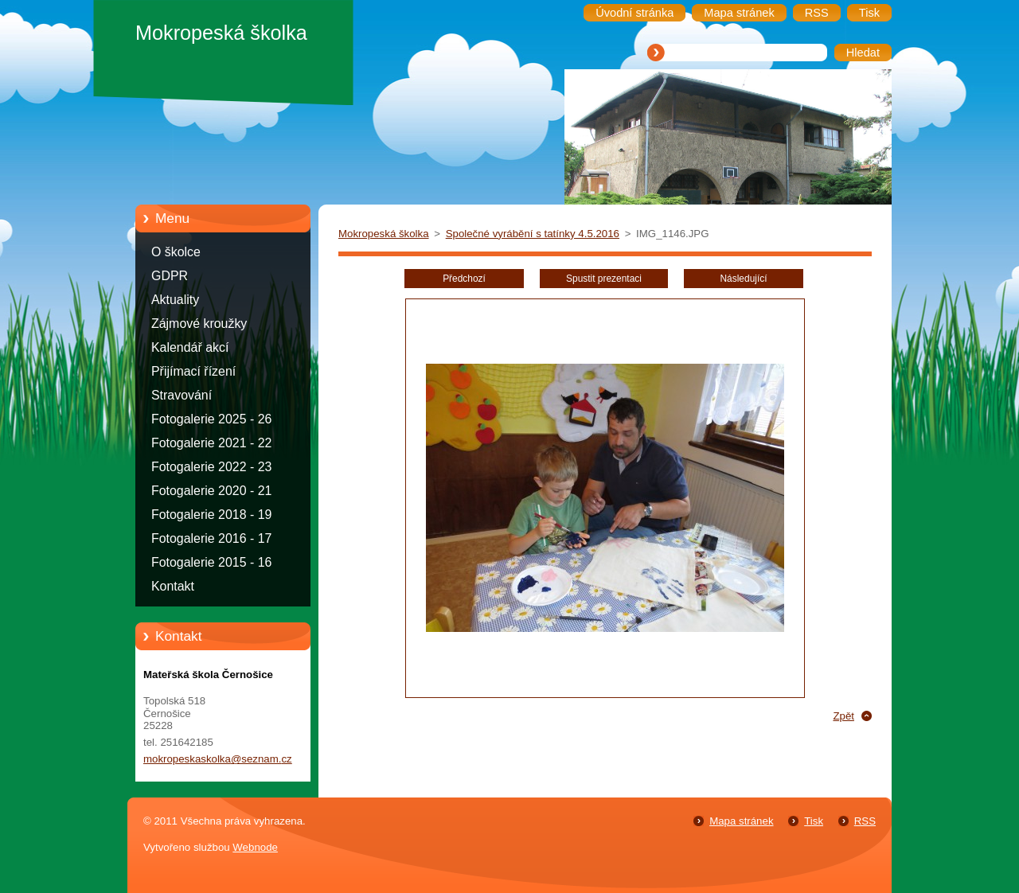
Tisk (813, 821)
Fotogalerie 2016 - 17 (211, 538)
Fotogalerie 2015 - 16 (211, 562)
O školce (176, 252)
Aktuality (175, 299)
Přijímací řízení (193, 371)
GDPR (169, 276)
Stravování (181, 395)
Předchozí (464, 278)
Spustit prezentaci (604, 278)
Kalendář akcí (189, 347)
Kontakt (172, 586)
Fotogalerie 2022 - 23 (211, 467)
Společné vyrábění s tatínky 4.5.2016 (532, 234)
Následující (743, 278)
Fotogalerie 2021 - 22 (211, 443)
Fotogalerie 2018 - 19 (211, 514)
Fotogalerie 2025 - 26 (211, 419)
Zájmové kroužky (199, 323)
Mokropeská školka (383, 234)
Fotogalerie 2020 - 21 (211, 490)
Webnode (255, 847)
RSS (865, 821)
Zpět (843, 716)
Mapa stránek (741, 821)
